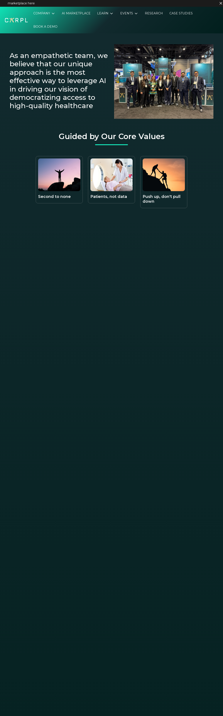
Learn (103, 13)
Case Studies (181, 13)
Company (42, 13)
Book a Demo (45, 27)
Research (154, 13)
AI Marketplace (76, 13)
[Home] (16, 20)
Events (127, 13)
